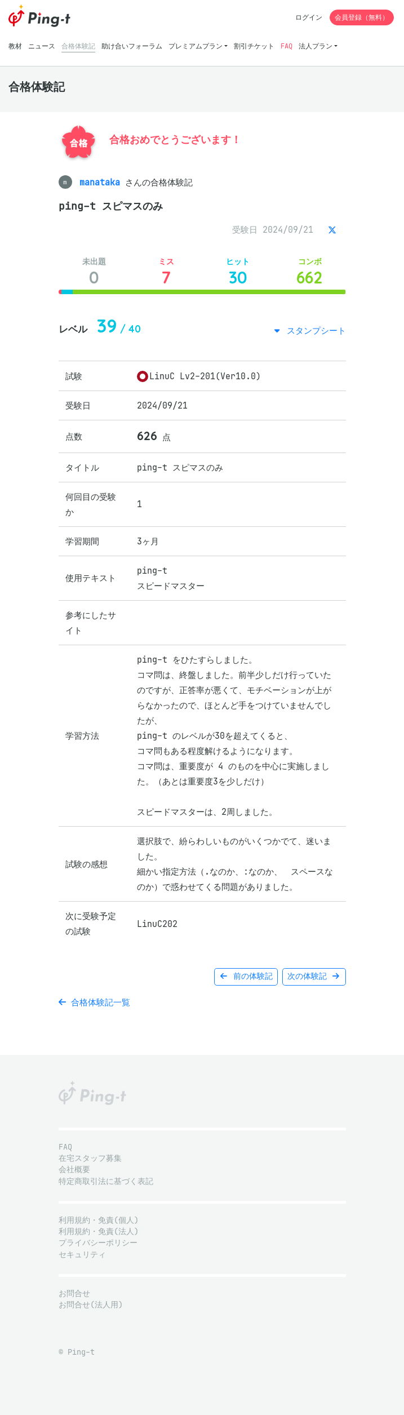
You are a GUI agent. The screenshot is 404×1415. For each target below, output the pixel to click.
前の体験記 (246, 976)
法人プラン (315, 46)
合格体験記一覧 (94, 1002)
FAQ (286, 46)
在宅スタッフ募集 (90, 1158)
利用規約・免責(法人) (99, 1231)
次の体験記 (314, 976)
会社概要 (74, 1169)
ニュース (41, 46)
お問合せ (74, 1293)
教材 (15, 46)
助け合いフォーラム (131, 46)
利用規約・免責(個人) (99, 1220)
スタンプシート (314, 330)
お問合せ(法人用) (91, 1305)
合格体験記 (78, 46)
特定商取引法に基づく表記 (106, 1181)
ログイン (308, 17)
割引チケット (254, 46)
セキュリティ (82, 1254)
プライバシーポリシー (98, 1243)
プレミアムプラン (195, 46)
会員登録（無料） (362, 17)
